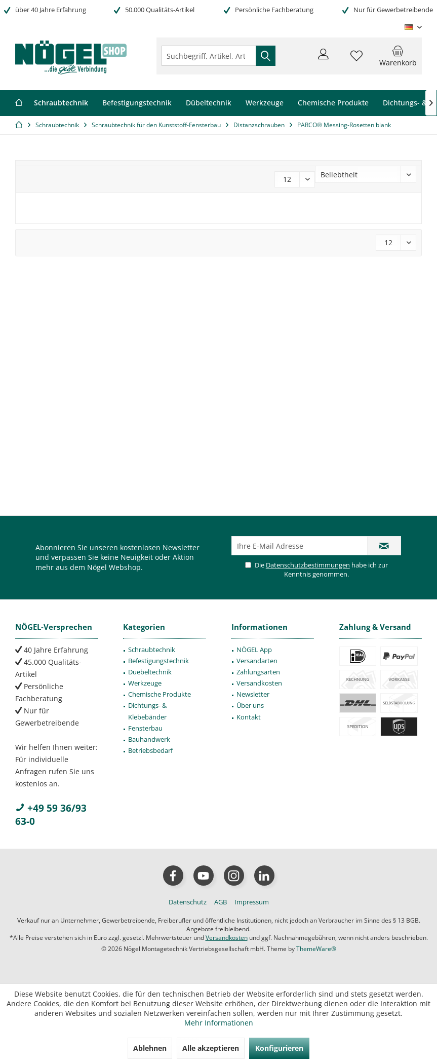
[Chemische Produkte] (333, 103)
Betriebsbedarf (150, 750)
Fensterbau (145, 728)
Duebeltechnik (150, 671)
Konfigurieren (279, 1048)
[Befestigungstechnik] (137, 103)
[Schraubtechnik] (61, 103)
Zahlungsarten (258, 671)
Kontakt (248, 716)
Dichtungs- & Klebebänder (147, 711)
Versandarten (256, 660)
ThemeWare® (316, 948)
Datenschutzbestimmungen (308, 564)
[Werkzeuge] (265, 103)
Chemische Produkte (159, 694)
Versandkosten (259, 683)
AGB (220, 902)
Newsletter (252, 694)
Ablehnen (150, 1048)
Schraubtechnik (151, 649)
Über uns (250, 705)
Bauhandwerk (149, 739)
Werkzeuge (145, 683)
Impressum (251, 902)
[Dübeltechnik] (209, 103)
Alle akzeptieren (210, 1048)
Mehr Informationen (218, 1023)
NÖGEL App (254, 649)
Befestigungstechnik (158, 660)
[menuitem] (398, 56)
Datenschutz (188, 902)
